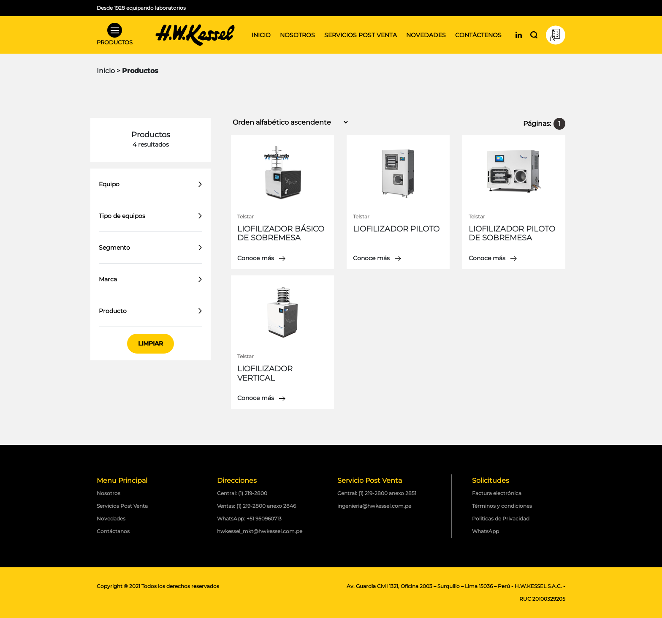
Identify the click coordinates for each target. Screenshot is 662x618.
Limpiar (150, 343)
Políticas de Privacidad (500, 518)
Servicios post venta (360, 35)
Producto (113, 311)
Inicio (261, 35)
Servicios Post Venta (122, 506)
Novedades (426, 35)
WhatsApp (485, 531)
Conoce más (261, 258)
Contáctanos (113, 531)
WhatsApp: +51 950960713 (249, 518)
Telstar (245, 216)
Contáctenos (478, 35)
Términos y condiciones (502, 506)
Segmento (114, 247)
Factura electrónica (496, 493)
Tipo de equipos (122, 216)
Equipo (109, 184)
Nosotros (297, 35)
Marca (108, 279)
